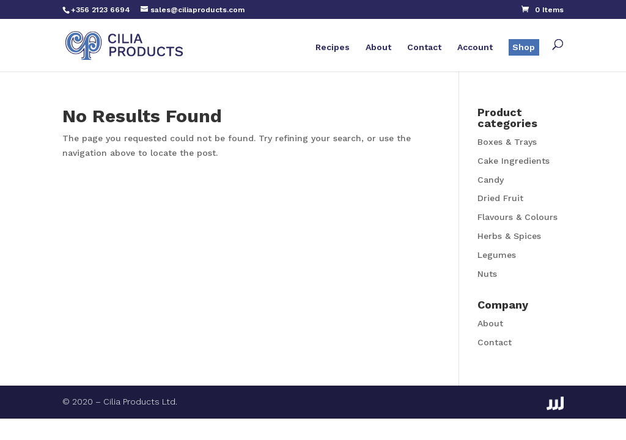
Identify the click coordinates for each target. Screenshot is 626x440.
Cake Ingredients (513, 161)
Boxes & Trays (507, 142)
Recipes (332, 47)
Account (475, 47)
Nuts (487, 274)
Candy (490, 180)
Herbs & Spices (509, 236)
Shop (523, 47)
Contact (424, 47)
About (378, 47)
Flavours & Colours (517, 217)
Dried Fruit (500, 198)
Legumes (496, 255)
